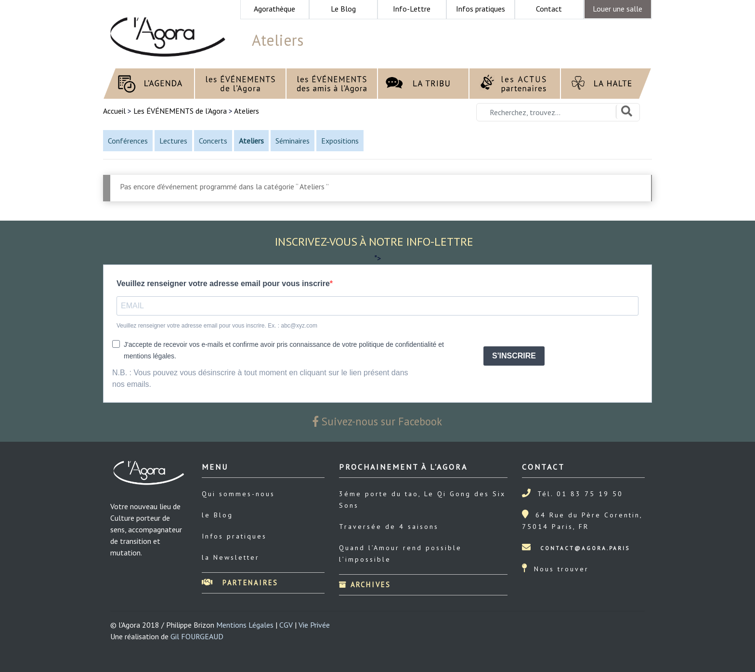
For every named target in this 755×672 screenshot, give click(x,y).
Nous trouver (561, 569)
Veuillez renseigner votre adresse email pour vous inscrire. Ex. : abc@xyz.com (217, 325)
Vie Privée (314, 625)
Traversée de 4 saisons (389, 526)
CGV (286, 625)
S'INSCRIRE (514, 356)
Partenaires (240, 582)
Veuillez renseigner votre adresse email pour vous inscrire (223, 283)
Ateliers (246, 111)
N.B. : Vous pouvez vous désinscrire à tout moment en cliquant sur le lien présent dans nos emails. (260, 378)
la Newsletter (231, 557)
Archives (365, 584)
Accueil (115, 111)
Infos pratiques (234, 536)
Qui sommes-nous (238, 493)
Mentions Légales (244, 625)
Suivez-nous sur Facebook (377, 421)
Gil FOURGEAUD (196, 636)
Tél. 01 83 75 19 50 (580, 493)
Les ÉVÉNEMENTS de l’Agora (180, 111)
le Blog (217, 515)
